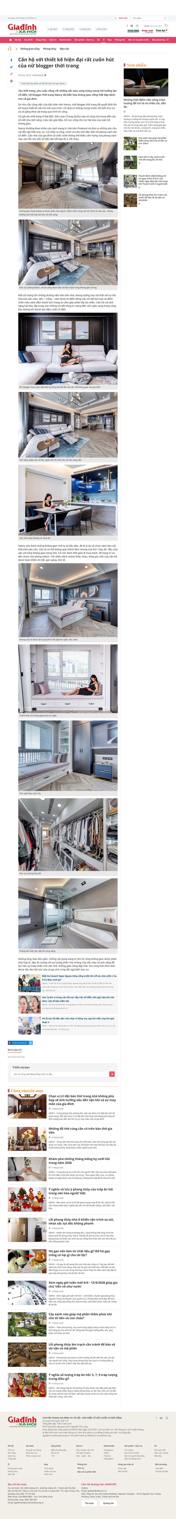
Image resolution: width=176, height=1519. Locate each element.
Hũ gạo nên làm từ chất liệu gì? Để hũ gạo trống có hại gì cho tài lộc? (79, 1253)
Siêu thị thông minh (132, 1459)
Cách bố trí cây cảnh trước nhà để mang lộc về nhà (152, 158)
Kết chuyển (123, 1471)
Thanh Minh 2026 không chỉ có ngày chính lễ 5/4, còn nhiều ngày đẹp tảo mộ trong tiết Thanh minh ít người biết (153, 180)
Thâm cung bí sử (33, 1456)
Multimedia (65, 39)
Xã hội (18, 39)
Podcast (107, 1456)
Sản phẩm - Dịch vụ (84, 39)
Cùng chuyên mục (27, 1090)
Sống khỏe (41, 39)
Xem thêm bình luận (16, 1057)
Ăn (98, 39)
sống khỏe (69, 29)
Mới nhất (120, 18)
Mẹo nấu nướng (161, 1453)
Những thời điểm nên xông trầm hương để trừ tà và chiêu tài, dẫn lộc (145, 103)
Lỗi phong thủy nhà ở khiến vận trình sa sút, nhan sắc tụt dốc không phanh (81, 1221)
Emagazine (108, 1450)
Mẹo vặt (64, 48)
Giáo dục (12, 1456)
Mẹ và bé (102, 29)
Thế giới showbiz (83, 1453)
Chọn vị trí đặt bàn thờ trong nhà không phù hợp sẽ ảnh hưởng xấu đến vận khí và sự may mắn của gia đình (82, 1100)
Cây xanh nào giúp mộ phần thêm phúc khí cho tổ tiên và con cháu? (80, 1316)
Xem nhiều (136, 65)
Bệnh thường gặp (58, 1450)
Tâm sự (80, 1468)
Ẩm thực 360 (159, 1450)
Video (106, 1453)
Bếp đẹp (158, 1456)
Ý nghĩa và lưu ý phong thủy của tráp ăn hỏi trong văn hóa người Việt (81, 1191)
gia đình (53, 29)
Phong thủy (49, 48)
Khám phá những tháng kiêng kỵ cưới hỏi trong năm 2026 (79, 1161)
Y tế (53, 1456)
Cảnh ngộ (122, 1468)
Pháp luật (12, 1459)
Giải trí (52, 39)
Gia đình (28, 39)
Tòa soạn (89, 1503)
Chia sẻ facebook (19, 1043)
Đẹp (110, 39)
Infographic (108, 1459)
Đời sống (12, 1453)
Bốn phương (158, 39)
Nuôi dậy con (31, 1453)
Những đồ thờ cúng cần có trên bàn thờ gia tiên (80, 1130)
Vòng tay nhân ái (126, 1464)
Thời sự (11, 1450)
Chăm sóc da (50, 1471)
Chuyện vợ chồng (33, 1450)
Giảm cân (48, 1474)
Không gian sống (30, 48)
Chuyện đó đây (161, 1471)
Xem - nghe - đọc (83, 1456)
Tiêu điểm (159, 1468)
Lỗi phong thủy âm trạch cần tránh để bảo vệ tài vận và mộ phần (82, 1346)
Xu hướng (128, 1450)
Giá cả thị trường (131, 1453)
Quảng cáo (108, 1503)
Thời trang (48, 1468)
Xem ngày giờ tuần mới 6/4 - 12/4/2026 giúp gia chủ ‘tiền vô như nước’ (83, 1284)
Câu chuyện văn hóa (85, 1450)
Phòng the (120, 39)
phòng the (86, 29)
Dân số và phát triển (138, 39)
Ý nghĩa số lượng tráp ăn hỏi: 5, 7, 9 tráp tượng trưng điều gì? (83, 1377)
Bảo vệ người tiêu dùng (134, 1456)
